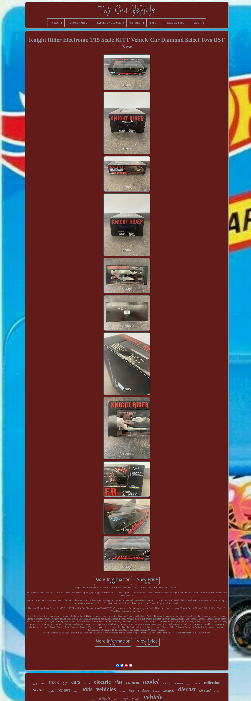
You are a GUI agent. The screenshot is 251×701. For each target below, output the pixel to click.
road (42, 683)
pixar (87, 683)
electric (102, 682)
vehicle (153, 697)
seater (122, 691)
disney (217, 691)
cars (75, 682)
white (93, 700)
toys (50, 690)
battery (166, 683)
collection (212, 682)
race (76, 690)
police (136, 699)
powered (178, 683)
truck (54, 682)
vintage (143, 690)
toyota (156, 691)
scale (38, 689)
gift (65, 683)
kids (88, 689)
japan (188, 684)
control (132, 682)
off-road (205, 690)
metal (116, 699)
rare (197, 683)
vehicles (106, 689)
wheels (104, 698)
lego (125, 699)
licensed (168, 690)
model (151, 681)
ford (35, 684)
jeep (131, 690)
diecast (186, 689)
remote (64, 689)
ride (118, 682)
